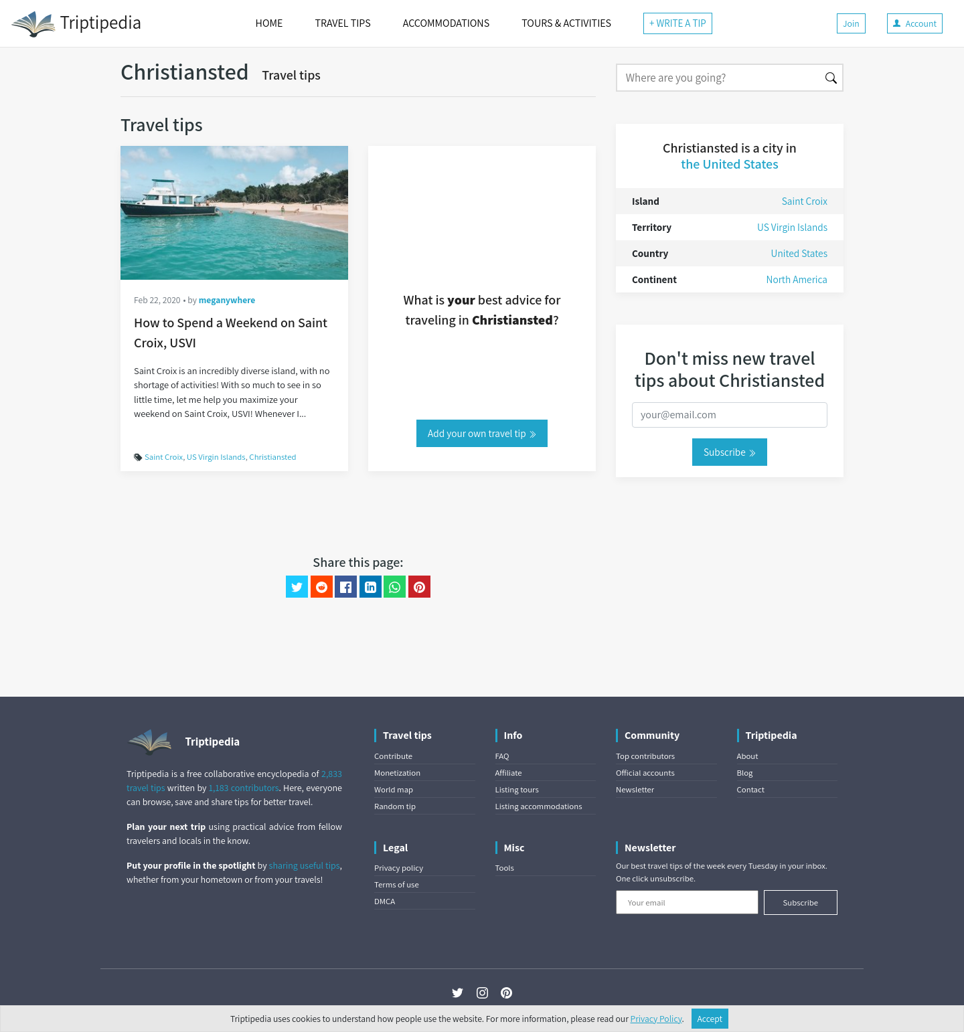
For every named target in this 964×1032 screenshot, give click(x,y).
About (747, 756)
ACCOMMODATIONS (446, 23)
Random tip (395, 806)
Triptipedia (76, 24)
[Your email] (687, 902)
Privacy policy (398, 867)
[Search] (718, 78)
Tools (504, 867)
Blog (745, 772)
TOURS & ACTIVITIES (566, 23)
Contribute (393, 756)
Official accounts (645, 772)
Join (851, 23)
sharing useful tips (304, 865)
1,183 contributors (244, 788)
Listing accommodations (538, 806)
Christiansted (272, 456)
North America (797, 279)
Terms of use (396, 884)
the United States (729, 164)
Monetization (397, 772)
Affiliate (508, 772)
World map (393, 789)
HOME (269, 23)
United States (799, 253)
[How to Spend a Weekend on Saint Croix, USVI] (234, 213)
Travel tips (291, 75)
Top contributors (645, 756)
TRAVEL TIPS (342, 23)
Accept (710, 1019)
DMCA (384, 901)
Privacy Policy (656, 1019)
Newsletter (635, 789)
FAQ (502, 756)
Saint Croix (164, 456)
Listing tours (517, 789)
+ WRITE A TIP (677, 23)
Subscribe (730, 451)
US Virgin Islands (216, 456)
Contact (751, 789)
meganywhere (227, 300)
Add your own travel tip (482, 433)
